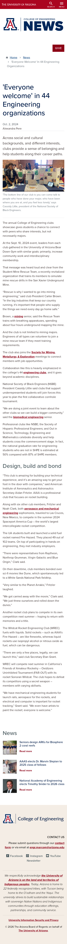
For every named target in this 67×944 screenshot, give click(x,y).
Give (58, 48)
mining (18, 316)
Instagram (36, 856)
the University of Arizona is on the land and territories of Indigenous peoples (33, 880)
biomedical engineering (28, 417)
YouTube (55, 856)
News (26, 57)
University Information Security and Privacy (33, 920)
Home (13, 57)
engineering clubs (34, 372)
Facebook (16, 856)
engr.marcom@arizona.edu (47, 847)
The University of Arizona (33, 930)
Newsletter (33, 861)
